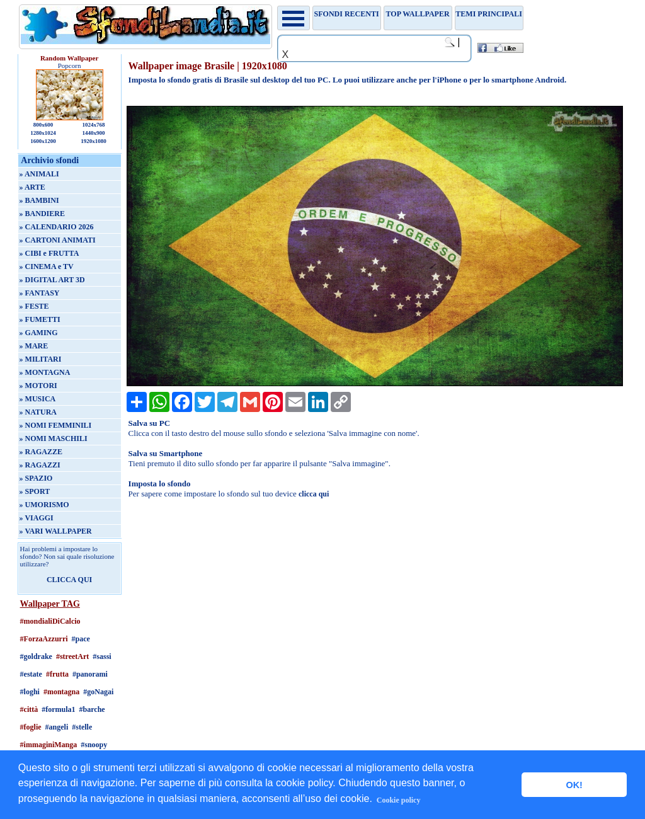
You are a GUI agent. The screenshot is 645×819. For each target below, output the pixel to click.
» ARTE (32, 187)
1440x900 (93, 133)
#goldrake (36, 656)
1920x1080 (93, 141)
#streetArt (72, 656)
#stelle (82, 727)
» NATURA (38, 412)
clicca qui (314, 494)
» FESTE (34, 306)
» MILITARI (41, 359)
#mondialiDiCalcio (50, 621)
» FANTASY (40, 293)
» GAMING (39, 332)
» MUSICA (38, 398)
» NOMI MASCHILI (54, 438)
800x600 (43, 125)
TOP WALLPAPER (418, 13)
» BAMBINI (39, 200)
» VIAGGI (37, 517)
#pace (81, 638)
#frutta (57, 674)
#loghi (30, 691)
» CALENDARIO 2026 (57, 226)
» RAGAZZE (41, 451)
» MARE (34, 345)
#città (29, 709)
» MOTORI (38, 385)
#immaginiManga (48, 744)
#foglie (31, 727)
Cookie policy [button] (399, 800)
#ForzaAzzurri (44, 638)
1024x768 (93, 125)
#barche (92, 709)
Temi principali (488, 13)
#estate (31, 674)
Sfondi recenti (346, 13)
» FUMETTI (40, 319)
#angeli (57, 727)
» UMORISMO (44, 504)
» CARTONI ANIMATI (58, 240)
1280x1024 (43, 133)
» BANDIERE (42, 213)
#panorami (90, 674)
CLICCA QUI (69, 579)
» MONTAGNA (45, 372)
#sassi (102, 656)
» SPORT (35, 491)
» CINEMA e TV (47, 266)
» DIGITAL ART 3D (52, 279)
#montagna (61, 691)
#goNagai (98, 691)
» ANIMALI (39, 173)
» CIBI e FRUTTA (49, 253)
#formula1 (58, 709)
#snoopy (94, 744)
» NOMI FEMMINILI (56, 425)
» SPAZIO (36, 478)
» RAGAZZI (40, 465)
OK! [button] (574, 785)
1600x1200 (43, 141)
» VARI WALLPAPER (56, 531)
